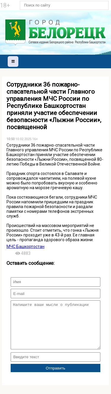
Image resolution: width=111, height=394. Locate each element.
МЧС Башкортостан (25, 246)
